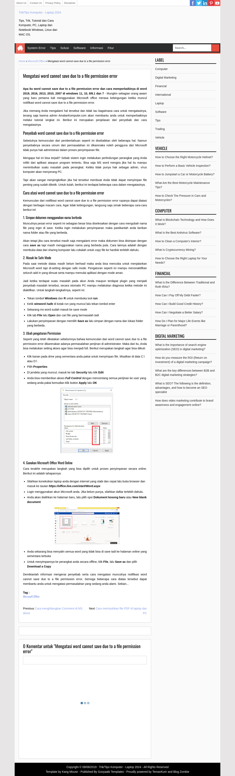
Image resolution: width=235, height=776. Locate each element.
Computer (161, 69)
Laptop (159, 103)
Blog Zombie (181, 771)
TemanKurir (159, 771)
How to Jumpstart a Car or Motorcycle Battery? (184, 174)
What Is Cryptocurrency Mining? (175, 249)
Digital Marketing (165, 77)
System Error (36, 48)
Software (79, 48)
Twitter (199, 3)
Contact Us (36, 3)
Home (20, 48)
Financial (161, 86)
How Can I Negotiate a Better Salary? (179, 312)
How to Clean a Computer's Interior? (178, 241)
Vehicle (159, 137)
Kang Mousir (70, 771)
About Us (21, 3)
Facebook (193, 3)
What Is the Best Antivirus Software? (178, 232)
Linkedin (205, 3)
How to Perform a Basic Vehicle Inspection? (183, 165)
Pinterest (211, 3)
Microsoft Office (36, 61)
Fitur (111, 48)
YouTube (217, 3)
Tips (53, 48)
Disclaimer (69, 3)
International (163, 94)
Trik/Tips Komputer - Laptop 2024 (40, 12)
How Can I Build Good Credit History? (179, 303)
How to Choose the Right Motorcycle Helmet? (184, 157)
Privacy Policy (53, 3)
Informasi (96, 48)
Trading (160, 129)
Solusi (64, 48)
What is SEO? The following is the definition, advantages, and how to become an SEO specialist (183, 388)
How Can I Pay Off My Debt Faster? (178, 295)
